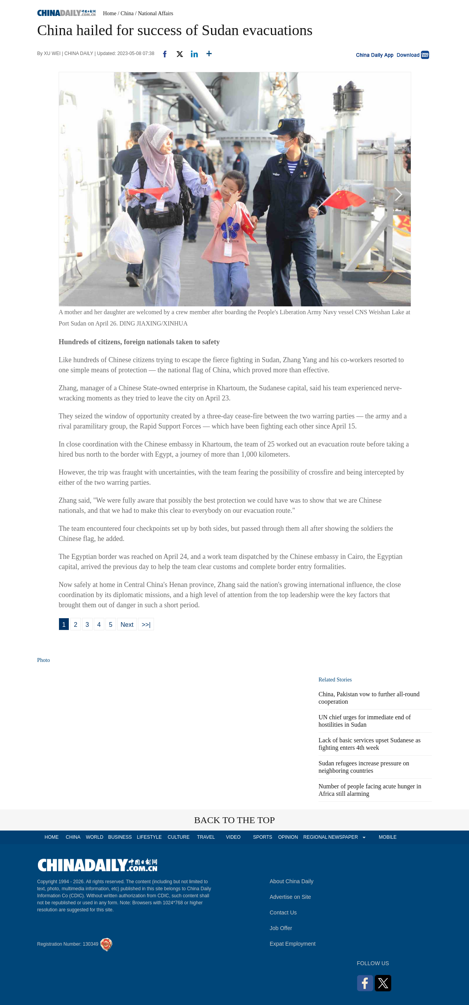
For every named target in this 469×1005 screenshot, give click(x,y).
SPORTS (262, 837)
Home (109, 13)
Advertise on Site (290, 897)
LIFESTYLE (149, 837)
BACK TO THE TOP (234, 820)
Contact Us (283, 912)
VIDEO (233, 837)
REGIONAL (315, 837)
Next (127, 624)
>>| (145, 624)
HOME (52, 837)
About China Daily (291, 881)
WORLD (95, 837)
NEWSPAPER (342, 837)
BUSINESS (120, 837)
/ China (126, 13)
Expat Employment (293, 944)
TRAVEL (206, 837)
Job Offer (281, 928)
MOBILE (387, 837)
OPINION (288, 837)
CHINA (73, 837)
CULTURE (179, 837)
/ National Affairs (154, 13)
